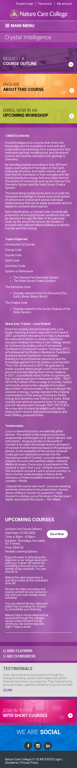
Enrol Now (57, 534)
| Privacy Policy (28, 762)
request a (20, 61)
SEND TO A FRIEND (19, 650)
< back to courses (17, 135)
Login (57, 759)
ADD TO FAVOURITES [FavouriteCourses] (19, 656)
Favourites (45, 3)
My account (64, 3)
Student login (24, 3)
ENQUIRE (23, 87)
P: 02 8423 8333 (43, 759)
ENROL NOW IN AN (25, 113)
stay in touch (25, 713)
